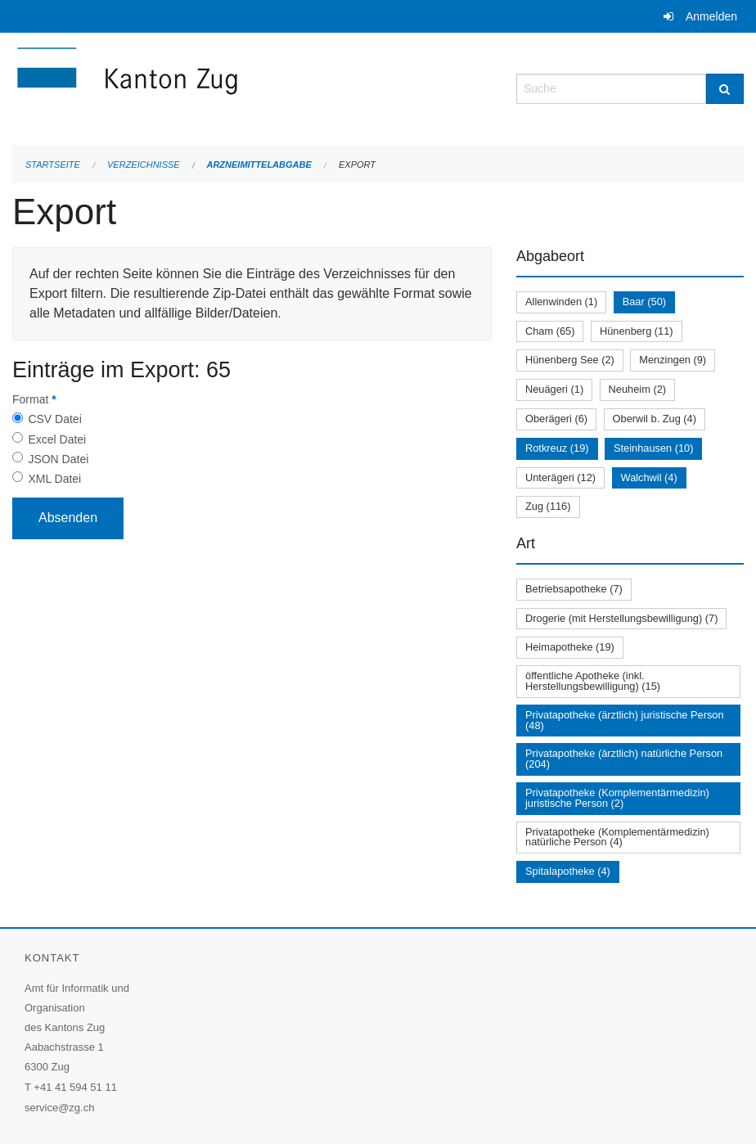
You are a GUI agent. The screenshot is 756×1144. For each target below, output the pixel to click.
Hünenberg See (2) (569, 360)
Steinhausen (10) (653, 448)
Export (357, 164)
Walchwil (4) (649, 477)
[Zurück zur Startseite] (225, 87)
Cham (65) (549, 331)
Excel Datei (57, 439)
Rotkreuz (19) (557, 448)
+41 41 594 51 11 (75, 1087)
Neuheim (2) (637, 389)
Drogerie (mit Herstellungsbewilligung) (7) (621, 618)
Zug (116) (547, 506)
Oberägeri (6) (556, 418)
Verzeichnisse (143, 164)
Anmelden (711, 16)
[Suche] (725, 89)
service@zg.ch (59, 1107)
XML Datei (54, 478)
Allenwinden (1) (561, 301)
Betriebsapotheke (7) (574, 589)
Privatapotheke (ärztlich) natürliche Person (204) (623, 758)
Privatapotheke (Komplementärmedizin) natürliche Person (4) (617, 837)
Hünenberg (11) (636, 331)
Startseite (52, 164)
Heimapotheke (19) (569, 647)
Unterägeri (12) (560, 477)
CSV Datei (54, 419)
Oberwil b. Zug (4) (654, 418)
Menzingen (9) (672, 360)
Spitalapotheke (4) (567, 871)
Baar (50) (644, 301)
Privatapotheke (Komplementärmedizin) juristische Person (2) (617, 797)
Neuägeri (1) (554, 389)
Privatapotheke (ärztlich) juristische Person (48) (624, 720)
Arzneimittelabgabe (258, 164)
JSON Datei (58, 459)
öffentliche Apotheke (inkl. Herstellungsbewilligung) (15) (592, 680)
